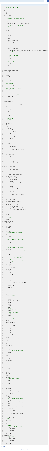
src (6, 3)
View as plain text (3, 446)
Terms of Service (23, 449)
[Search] (45, 1)
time (8, 3)
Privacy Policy (26, 449)
